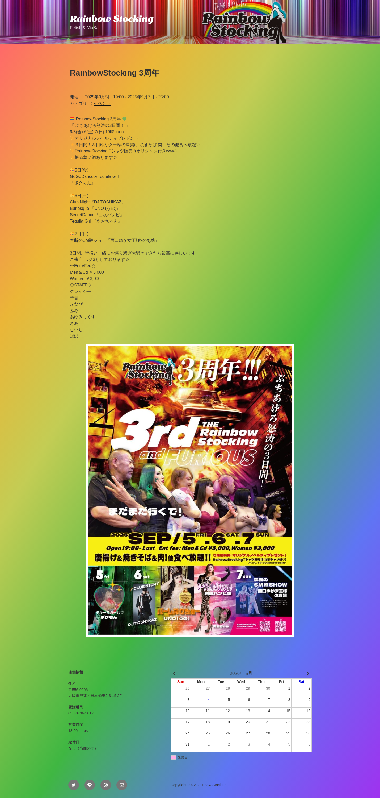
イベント (102, 103)
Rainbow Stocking (111, 18)
